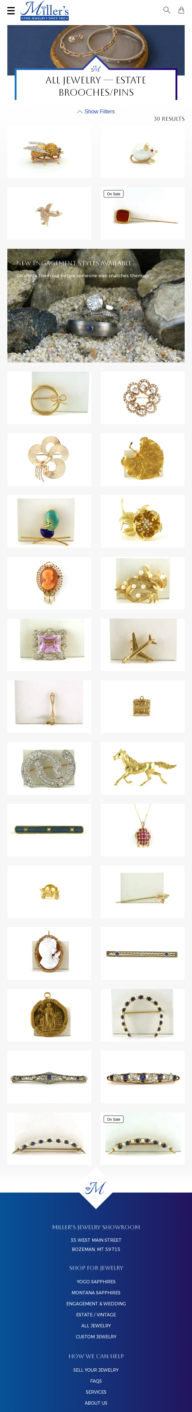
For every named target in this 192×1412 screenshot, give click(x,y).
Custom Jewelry (96, 1337)
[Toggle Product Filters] (96, 111)
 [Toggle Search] (167, 10)
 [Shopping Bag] (181, 10)
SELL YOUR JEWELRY (96, 1370)
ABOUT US (96, 1403)
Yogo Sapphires (96, 1282)
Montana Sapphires (96, 1293)
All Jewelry (96, 1326)
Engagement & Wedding (96, 1304)
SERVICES (96, 1392)
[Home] (96, 1188)
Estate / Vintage (96, 1315)
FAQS (96, 1381)
